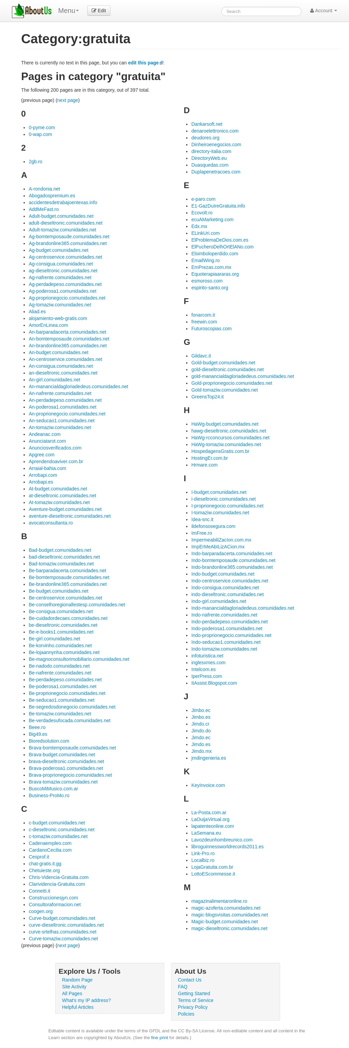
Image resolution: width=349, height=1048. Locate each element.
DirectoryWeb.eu (209, 158)
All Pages (72, 993)
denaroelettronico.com (215, 131)
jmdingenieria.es (208, 758)
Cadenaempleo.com (50, 843)
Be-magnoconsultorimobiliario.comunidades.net (79, 659)
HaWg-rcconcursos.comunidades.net (230, 437)
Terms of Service (195, 1000)
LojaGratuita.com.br (212, 867)
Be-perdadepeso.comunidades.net (65, 679)
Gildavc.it (201, 356)
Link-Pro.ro (202, 853)
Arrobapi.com (43, 475)
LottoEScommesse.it (213, 874)
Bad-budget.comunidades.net (60, 550)
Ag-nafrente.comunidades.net (60, 277)
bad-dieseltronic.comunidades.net (64, 557)
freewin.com (204, 321)
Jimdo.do (201, 730)
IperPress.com (206, 676)
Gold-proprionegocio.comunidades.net (231, 383)
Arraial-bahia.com (47, 468)
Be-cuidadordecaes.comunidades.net (68, 618)
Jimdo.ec (200, 737)
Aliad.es (37, 311)
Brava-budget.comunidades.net (62, 754)
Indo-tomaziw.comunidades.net (224, 649)
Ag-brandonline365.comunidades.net (68, 243)
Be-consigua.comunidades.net (61, 611)
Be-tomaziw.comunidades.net (60, 713)
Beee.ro (37, 727)
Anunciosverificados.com (55, 448)
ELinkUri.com (205, 233)
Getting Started (194, 993)
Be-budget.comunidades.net (58, 591)
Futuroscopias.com (211, 328)
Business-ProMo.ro (49, 795)
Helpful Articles (78, 1007)
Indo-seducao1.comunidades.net (225, 642)
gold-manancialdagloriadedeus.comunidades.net (242, 376)
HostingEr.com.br (209, 458)
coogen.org (40, 911)
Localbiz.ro (202, 860)
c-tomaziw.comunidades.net (58, 836)
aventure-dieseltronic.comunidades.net (69, 516)
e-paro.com (203, 199)
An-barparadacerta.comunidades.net (67, 332)
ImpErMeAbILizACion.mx (217, 546)
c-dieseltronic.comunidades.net (61, 829)
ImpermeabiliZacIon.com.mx (221, 540)
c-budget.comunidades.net (57, 822)
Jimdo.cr (200, 724)
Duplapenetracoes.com (215, 171)
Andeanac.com (44, 434)
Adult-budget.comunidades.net (61, 216)
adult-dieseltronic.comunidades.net (65, 223)
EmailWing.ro (205, 260)
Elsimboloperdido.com (214, 253)
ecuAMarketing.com (212, 219)
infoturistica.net (207, 655)
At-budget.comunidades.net (58, 488)
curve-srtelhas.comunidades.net (62, 932)
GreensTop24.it (207, 396)
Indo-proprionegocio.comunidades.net (231, 635)
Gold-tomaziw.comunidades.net (224, 390)
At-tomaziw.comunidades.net (59, 502)
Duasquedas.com (209, 165)
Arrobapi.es (41, 482)
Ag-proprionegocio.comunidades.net (67, 298)
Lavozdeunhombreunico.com (222, 839)
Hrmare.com (204, 465)
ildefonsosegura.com (213, 526)
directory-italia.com (211, 151)
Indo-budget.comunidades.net (222, 574)
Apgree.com (41, 454)
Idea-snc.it (202, 519)
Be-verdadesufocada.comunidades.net (69, 720)
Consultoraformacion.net (55, 904)
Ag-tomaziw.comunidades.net (60, 304)
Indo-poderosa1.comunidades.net (226, 628)
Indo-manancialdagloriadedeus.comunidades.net (242, 608)
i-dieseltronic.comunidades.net (223, 499)
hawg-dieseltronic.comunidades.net (228, 431)
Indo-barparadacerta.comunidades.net (231, 553)
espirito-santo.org (209, 287)
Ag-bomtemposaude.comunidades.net (69, 236)
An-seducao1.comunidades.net (61, 420)
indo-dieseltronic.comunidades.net (227, 594)
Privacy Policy (193, 1007)
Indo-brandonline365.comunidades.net (232, 567)
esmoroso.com (207, 281)
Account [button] (323, 10)
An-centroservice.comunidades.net (65, 359)
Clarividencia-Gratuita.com (57, 884)
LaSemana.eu (206, 833)
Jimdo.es (200, 744)
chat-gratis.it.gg (45, 863)
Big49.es (38, 734)
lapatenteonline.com (212, 826)
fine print (159, 1037)
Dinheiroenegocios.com (216, 144)
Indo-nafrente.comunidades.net (224, 615)
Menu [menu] (68, 10)
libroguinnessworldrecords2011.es (227, 846)
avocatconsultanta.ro (51, 523)
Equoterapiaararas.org (215, 274)
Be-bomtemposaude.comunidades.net (69, 577)
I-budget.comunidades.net (218, 492)
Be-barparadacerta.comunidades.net (67, 570)
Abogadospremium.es (52, 195)
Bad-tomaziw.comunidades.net (61, 563)
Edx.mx (199, 226)
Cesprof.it (39, 857)
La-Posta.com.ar (208, 812)
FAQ (182, 986)
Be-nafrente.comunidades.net (60, 672)
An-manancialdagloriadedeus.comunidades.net (78, 386)
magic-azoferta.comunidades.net (225, 908)
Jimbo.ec (200, 710)
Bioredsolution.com (49, 741)
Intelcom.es (203, 669)
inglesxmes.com (208, 662)
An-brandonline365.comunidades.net (68, 345)
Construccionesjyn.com (53, 897)
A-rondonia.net (44, 189)
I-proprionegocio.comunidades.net (227, 505)
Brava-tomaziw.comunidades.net (63, 782)
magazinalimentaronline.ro (219, 901)
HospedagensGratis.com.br (220, 451)
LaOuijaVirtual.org (210, 819)
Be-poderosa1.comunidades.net (62, 686)
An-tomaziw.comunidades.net (60, 427)
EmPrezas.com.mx (211, 267)
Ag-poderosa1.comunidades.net (62, 291)
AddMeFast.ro (44, 209)
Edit (99, 10)
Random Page (77, 980)
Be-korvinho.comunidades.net (60, 645)
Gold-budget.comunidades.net (223, 362)
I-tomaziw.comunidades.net (220, 512)
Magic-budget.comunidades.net (224, 921)
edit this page (143, 62)
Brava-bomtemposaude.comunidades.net (72, 747)
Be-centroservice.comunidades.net (65, 598)
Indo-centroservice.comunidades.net (229, 580)
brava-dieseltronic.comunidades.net (66, 761)
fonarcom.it (203, 315)
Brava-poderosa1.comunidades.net (66, 768)
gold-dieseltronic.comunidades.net (227, 369)
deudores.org (205, 137)
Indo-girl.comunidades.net (218, 601)
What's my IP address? (86, 1000)
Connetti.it (39, 891)
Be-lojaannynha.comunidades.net (64, 652)
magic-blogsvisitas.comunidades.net (229, 914)
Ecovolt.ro (201, 212)
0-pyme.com (42, 127)
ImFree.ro (201, 533)
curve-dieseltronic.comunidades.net (66, 925)
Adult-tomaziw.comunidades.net (62, 229)
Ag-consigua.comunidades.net (61, 264)
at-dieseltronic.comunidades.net (62, 495)
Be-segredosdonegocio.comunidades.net (72, 707)
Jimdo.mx (201, 751)
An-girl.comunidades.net (54, 379)
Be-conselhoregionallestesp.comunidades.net (77, 604)
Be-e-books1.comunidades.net (61, 632)
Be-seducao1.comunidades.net (61, 700)
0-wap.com (40, 134)
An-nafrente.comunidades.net (60, 393)
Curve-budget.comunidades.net (62, 918)
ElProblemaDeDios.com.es (219, 240)
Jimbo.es (200, 717)
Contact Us (189, 980)
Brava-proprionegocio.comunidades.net (70, 775)
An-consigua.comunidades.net (61, 366)
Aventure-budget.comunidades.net (65, 509)
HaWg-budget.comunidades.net (224, 424)
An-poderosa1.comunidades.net (62, 407)
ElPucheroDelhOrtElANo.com (222, 246)
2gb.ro (35, 161)
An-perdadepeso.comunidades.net (65, 400)
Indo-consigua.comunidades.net (225, 587)
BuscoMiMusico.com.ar (53, 788)
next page (67, 100)
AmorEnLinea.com (48, 325)
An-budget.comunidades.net (58, 352)
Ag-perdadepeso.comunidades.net (65, 284)
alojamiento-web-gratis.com (58, 318)
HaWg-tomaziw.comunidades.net (226, 444)
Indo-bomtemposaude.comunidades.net (233, 560)
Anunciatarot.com (47, 441)
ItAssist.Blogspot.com (214, 683)
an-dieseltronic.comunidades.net (63, 373)
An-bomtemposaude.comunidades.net (69, 338)
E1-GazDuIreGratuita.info (218, 206)
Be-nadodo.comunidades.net (59, 666)
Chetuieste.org (44, 870)
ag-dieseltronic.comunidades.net (63, 270)
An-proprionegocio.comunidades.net (67, 413)
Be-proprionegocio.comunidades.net (67, 693)
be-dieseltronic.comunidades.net (63, 625)
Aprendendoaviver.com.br (56, 461)
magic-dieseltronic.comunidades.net (229, 928)
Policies (186, 1014)
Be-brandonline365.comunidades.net (68, 584)
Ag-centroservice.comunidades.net (65, 257)
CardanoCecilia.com (50, 850)
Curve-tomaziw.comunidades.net (63, 938)
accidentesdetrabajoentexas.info (63, 202)
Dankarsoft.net (206, 124)
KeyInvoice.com (208, 785)
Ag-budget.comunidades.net (58, 250)
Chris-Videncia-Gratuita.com (59, 877)
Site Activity (74, 986)
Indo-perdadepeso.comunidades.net (229, 621)
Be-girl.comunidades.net (54, 638)
